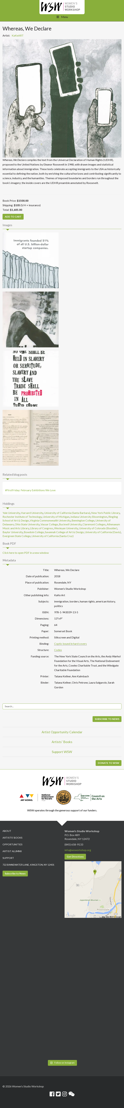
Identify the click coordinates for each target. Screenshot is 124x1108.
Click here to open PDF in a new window (26, 552)
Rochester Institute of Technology (22, 516)
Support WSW (62, 752)
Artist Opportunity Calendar (62, 732)
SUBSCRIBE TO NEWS (107, 719)
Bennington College (83, 520)
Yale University (11, 512)
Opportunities (12, 844)
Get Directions (75, 856)
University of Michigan (56, 516)
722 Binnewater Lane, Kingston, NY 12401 (28, 864)
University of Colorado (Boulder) (98, 528)
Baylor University (13, 532)
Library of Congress (41, 528)
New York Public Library (105, 512)
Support (8, 857)
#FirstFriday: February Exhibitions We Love (30, 490)
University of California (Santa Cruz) (53, 536)
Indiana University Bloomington (88, 516)
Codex (58, 649)
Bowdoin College (34, 532)
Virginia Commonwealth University (50, 520)
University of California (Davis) (103, 532)
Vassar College (49, 524)
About (7, 830)
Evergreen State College (17, 536)
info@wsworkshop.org (78, 850)
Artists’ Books (62, 742)
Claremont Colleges (94, 524)
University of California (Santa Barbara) (67, 512)
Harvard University (32, 512)
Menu (62, 16)
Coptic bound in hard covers (70, 643)
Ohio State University (27, 524)
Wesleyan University (66, 528)
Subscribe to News (15, 873)
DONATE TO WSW (108, 762)
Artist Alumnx (12, 851)
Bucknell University (70, 524)
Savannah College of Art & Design (64, 532)
